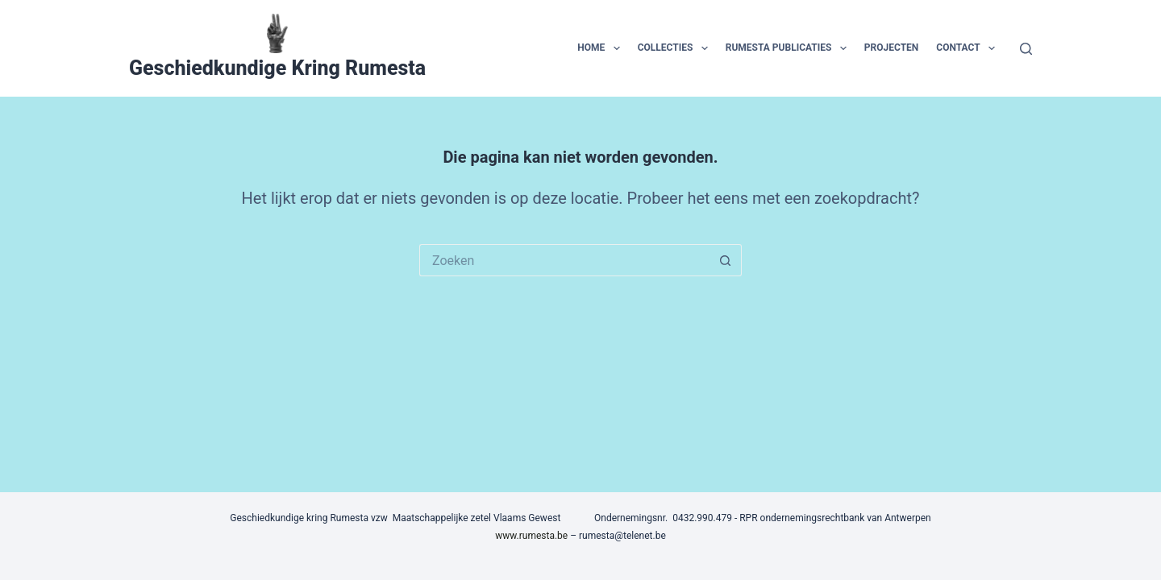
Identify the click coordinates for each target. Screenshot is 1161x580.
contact (968, 48)
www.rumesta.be (531, 535)
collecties (676, 48)
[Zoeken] (1026, 49)
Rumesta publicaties (789, 48)
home (601, 48)
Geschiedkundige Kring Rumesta (277, 68)
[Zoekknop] (726, 260)
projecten (891, 47)
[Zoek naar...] (564, 260)
